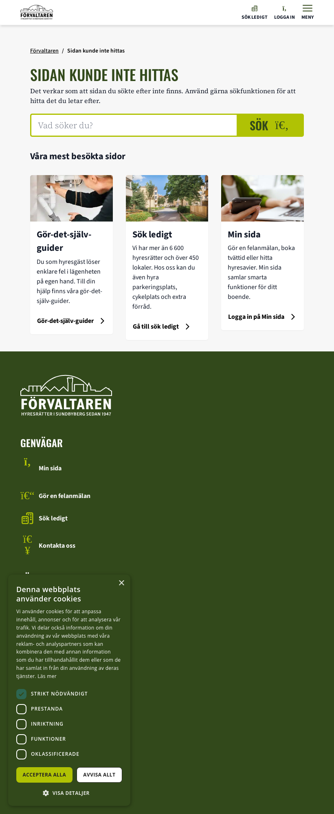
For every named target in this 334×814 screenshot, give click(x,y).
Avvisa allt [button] (99, 774)
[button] (69, 793)
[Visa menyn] (307, 12)
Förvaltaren (44, 51)
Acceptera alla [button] (44, 774)
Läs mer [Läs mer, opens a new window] (47, 676)
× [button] (121, 583)
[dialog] (69, 690)
